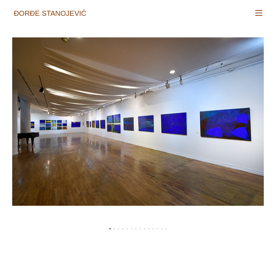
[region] (138, 134)
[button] (110, 229)
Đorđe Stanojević (50, 13)
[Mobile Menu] (258, 13)
